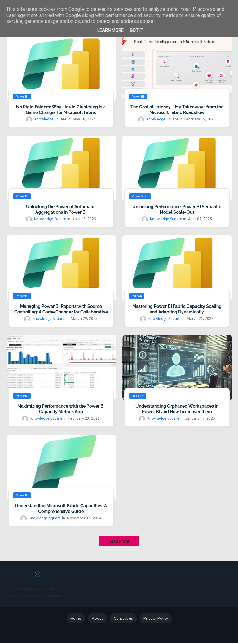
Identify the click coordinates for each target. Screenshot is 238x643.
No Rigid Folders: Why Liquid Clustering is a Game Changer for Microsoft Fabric (61, 109)
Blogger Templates (129, 633)
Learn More (110, 30)
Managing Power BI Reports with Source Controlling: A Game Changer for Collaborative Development (61, 312)
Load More (119, 541)
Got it (136, 30)
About (97, 618)
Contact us (123, 618)
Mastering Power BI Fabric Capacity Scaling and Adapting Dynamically (177, 309)
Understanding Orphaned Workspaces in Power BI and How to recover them (176, 409)
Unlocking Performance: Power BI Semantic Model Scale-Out (176, 209)
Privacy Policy (155, 618)
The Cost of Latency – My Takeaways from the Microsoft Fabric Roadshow (176, 109)
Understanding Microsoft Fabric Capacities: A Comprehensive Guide (61, 508)
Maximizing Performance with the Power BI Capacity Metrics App (61, 409)
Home (75, 618)
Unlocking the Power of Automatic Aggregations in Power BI (61, 209)
